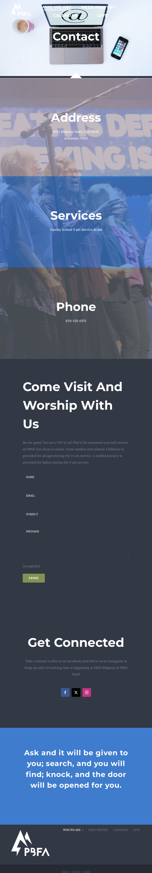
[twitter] (76, 692)
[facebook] (65, 692)
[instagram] (86, 692)
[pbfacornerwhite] (30, 826)
